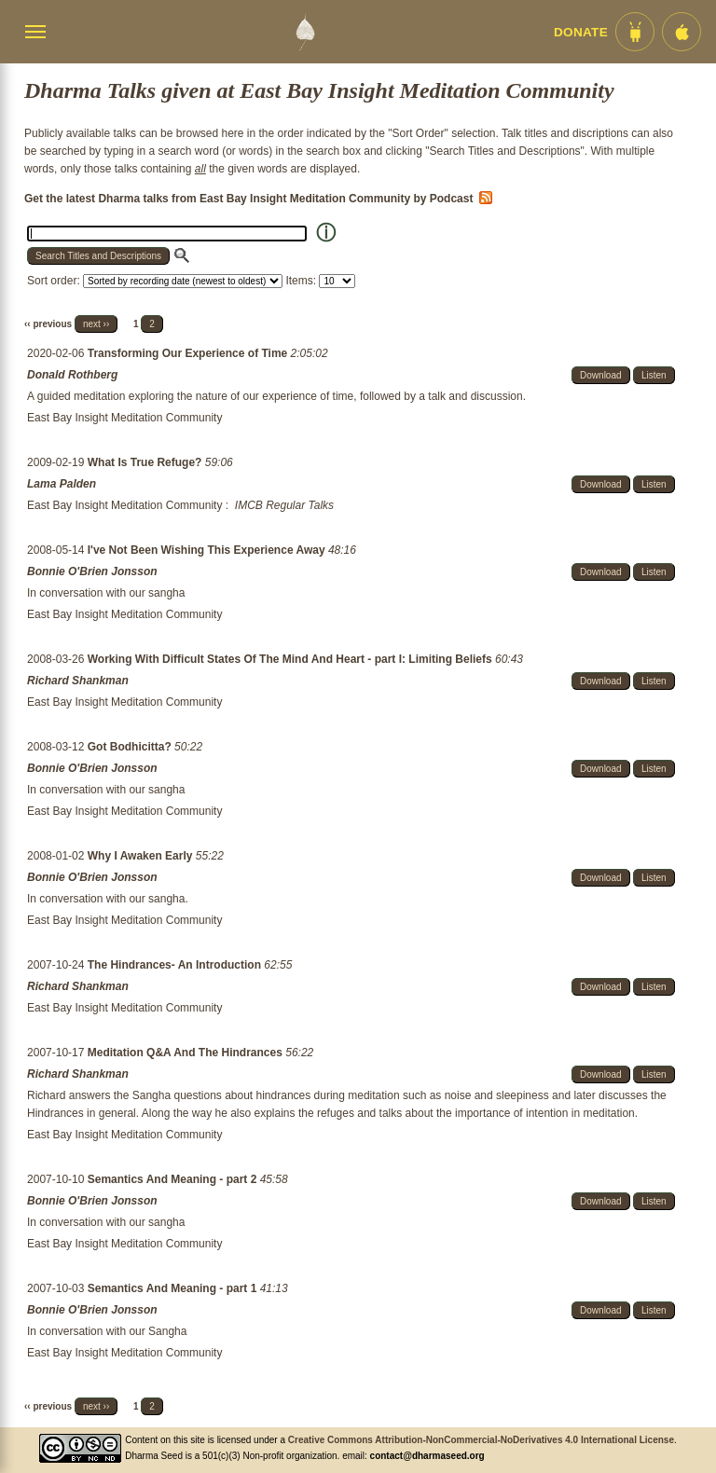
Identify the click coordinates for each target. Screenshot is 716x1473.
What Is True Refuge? (146, 462)
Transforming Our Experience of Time (189, 353)
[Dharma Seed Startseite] (305, 31)
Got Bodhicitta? (131, 746)
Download (600, 375)
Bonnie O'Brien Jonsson (92, 571)
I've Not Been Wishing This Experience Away (208, 550)
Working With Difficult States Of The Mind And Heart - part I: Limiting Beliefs (291, 659)
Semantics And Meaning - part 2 (174, 1179)
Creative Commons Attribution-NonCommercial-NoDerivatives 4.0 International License (481, 1440)
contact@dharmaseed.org (427, 1456)
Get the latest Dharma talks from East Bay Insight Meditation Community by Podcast (258, 198)
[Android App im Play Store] (634, 31)
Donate (581, 32)
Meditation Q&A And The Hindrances (186, 1052)
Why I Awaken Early (142, 855)
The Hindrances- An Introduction (176, 964)
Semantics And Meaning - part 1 (174, 1288)
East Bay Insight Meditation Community (124, 417)
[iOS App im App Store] (681, 31)
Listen (654, 375)
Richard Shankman (78, 680)
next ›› (96, 324)
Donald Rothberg (72, 374)
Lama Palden (61, 483)
